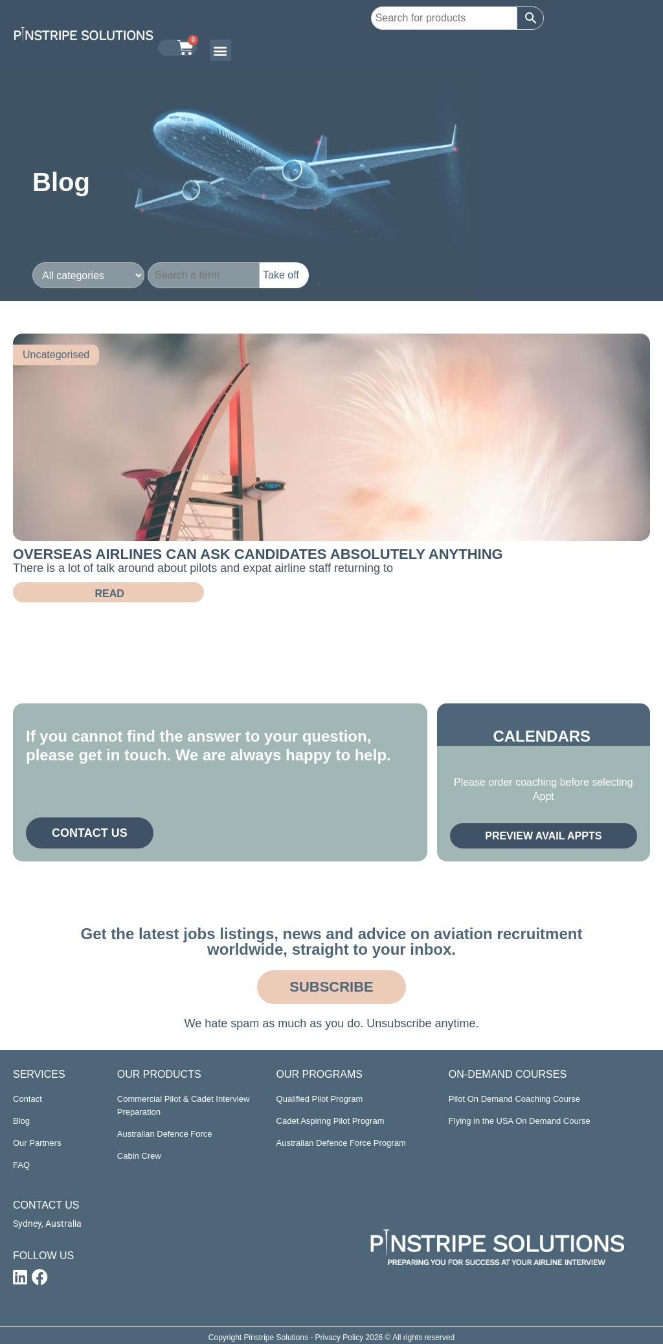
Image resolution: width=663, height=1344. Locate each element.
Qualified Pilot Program (319, 1099)
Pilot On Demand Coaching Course (514, 1099)
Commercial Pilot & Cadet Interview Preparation (183, 1105)
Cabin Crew (139, 1156)
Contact (27, 1099)
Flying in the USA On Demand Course (519, 1121)
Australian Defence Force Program (341, 1143)
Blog (21, 1121)
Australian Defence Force (164, 1134)
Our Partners (37, 1143)
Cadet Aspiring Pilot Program (330, 1121)
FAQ (21, 1165)
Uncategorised (56, 354)
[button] (220, 50)
